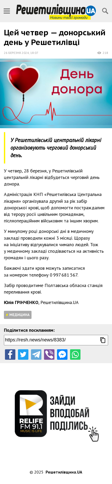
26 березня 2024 (16, 53)
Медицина (19, 314)
